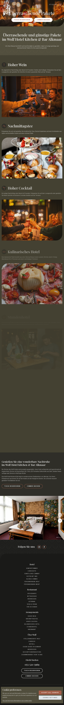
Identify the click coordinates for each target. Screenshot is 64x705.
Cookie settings (50, 697)
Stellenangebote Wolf (32, 638)
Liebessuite (32, 571)
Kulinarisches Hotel (32, 624)
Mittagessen (32, 596)
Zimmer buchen (43, 20)
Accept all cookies (50, 692)
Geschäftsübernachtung (32, 652)
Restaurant (32, 589)
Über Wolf (32, 635)
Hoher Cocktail (32, 621)
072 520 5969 (53, 4)
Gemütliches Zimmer (31, 573)
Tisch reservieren (22, 20)
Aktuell (32, 644)
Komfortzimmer (32, 568)
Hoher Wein (32, 616)
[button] (57, 537)
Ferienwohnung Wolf (32, 581)
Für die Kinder (32, 607)
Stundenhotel (32, 626)
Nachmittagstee (32, 618)
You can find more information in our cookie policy (17, 700)
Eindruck (32, 641)
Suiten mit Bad (32, 576)
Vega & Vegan (32, 604)
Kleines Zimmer (32, 579)
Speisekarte (32, 593)
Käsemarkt (32, 629)
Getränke (32, 601)
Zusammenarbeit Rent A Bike (32, 654)
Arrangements (32, 612)
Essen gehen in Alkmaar (32, 646)
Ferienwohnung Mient (32, 584)
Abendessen (32, 599)
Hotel (32, 564)
